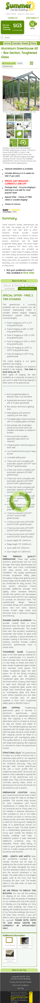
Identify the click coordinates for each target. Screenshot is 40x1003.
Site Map (20, 988)
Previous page (8, 63)
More (33, 43)
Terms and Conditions (20, 985)
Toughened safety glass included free (25, 945)
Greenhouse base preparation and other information (9, 959)
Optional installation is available (19, 169)
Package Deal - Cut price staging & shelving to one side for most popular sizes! (20, 190)
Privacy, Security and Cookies (21, 982)
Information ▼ (32, 18)
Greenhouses (7, 66)
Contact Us (12, 18)
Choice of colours (12, 204)
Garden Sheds (20, 43)
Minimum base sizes (10, 944)
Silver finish (28, 272)
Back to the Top (19, 281)
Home (7, 43)
